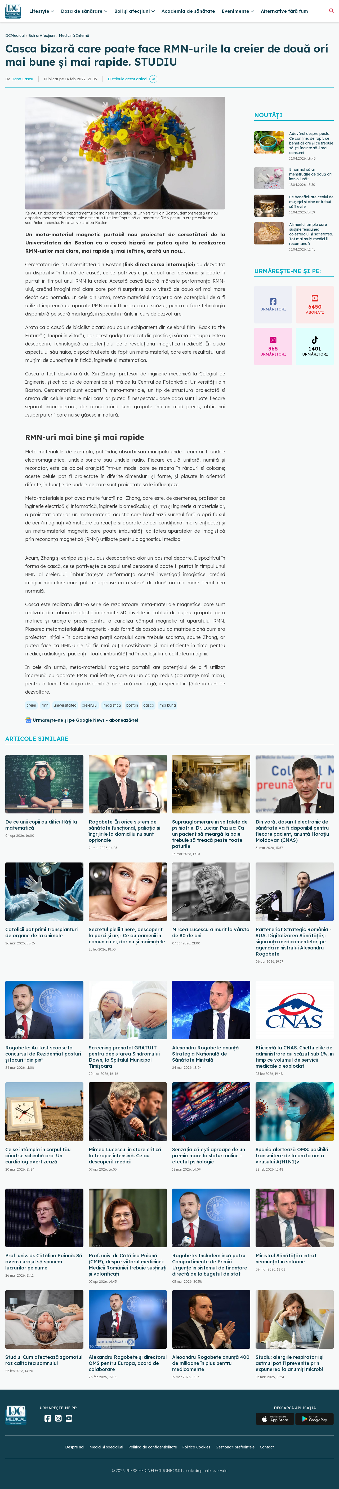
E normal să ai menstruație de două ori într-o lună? (310, 174)
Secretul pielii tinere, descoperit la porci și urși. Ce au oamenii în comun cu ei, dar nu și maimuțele (127, 935)
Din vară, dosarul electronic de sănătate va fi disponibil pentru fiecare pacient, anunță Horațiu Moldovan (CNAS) (292, 831)
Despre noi (74, 1447)
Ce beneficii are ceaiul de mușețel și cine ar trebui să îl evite (311, 202)
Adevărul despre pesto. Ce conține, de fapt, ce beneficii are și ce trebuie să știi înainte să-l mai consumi (311, 143)
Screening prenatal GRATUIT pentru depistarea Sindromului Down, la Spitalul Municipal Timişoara (124, 1057)
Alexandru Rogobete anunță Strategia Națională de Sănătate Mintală (205, 1054)
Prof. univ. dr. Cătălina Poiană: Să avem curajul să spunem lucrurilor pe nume (43, 1261)
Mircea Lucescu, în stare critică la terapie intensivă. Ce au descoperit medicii (125, 1155)
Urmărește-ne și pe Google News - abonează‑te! (85, 720)
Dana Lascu (22, 79)
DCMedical (15, 35)
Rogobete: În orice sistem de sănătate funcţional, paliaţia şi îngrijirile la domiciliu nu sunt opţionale (124, 831)
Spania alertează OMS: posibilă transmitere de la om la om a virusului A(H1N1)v (292, 1155)
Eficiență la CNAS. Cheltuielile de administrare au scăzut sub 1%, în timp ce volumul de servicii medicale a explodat (295, 1057)
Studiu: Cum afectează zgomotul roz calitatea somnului (44, 1360)
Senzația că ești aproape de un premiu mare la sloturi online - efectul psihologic (208, 1155)
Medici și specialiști (106, 1447)
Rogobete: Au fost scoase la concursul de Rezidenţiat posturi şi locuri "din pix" (43, 1054)
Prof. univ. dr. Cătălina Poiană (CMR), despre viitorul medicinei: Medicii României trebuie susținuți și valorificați (127, 1264)
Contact (267, 1447)
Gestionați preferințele (235, 1447)
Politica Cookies (196, 1447)
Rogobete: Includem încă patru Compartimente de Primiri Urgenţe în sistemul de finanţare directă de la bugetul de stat (209, 1264)
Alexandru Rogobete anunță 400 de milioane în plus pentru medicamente (210, 1363)
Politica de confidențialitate (152, 1447)
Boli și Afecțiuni (41, 35)
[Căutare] (331, 10)
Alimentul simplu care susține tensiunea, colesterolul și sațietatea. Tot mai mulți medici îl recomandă (311, 234)
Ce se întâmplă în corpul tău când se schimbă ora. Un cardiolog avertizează (38, 1155)
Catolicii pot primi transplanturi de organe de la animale (41, 932)
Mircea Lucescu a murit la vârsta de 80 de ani (210, 932)
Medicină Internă (74, 35)
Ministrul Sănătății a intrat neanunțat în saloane (286, 1258)
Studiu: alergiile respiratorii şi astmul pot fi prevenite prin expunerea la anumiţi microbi (289, 1363)
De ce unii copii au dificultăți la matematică (41, 825)
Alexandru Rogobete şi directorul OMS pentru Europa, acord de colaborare (128, 1363)
